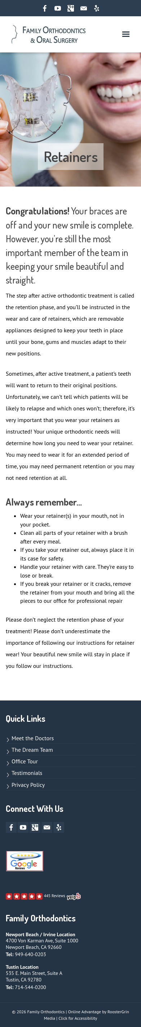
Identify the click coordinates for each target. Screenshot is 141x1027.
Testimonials (27, 772)
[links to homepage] (48, 34)
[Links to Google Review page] (25, 863)
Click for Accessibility (77, 1018)
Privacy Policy (28, 784)
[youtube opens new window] (58, 8)
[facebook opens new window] (45, 8)
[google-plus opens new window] (71, 8)
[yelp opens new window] (97, 8)
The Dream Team (32, 749)
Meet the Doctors (33, 738)
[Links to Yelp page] (43, 896)
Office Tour (25, 761)
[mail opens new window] (84, 8)
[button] (125, 34)
